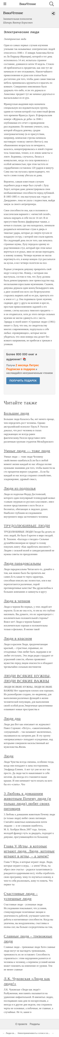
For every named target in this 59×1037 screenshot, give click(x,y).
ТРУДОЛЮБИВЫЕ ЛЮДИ (27, 526)
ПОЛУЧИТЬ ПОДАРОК (23, 380)
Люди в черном (17, 601)
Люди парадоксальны (22, 563)
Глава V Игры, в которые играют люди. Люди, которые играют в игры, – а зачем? (29, 851)
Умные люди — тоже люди (27, 451)
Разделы (35, 1024)
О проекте (21, 1024)
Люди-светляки (13, 1033)
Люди (9, 756)
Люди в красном (18, 638)
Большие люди (16, 413)
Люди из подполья (20, 488)
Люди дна (12, 718)
